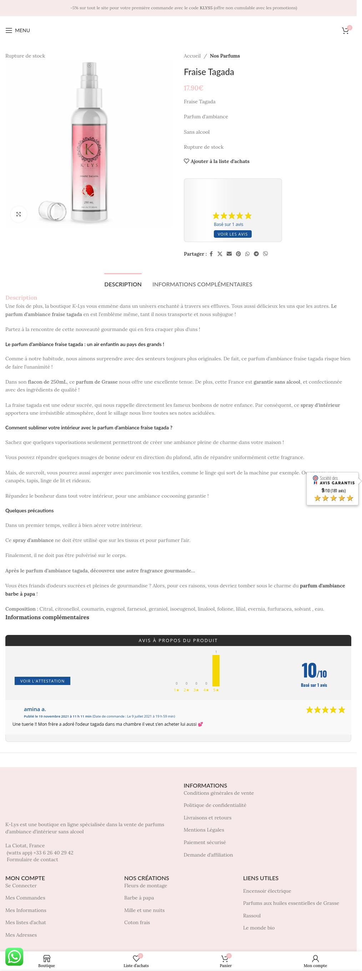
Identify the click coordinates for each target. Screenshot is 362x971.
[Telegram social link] (256, 254)
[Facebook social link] (211, 254)
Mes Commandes (25, 897)
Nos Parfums (225, 56)
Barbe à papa (139, 897)
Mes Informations (25, 910)
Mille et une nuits (144, 910)
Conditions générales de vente (219, 793)
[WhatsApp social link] (247, 254)
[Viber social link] (265, 254)
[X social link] (220, 254)
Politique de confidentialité (215, 805)
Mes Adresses (21, 935)
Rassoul (252, 915)
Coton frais (137, 922)
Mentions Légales (204, 830)
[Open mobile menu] (18, 30)
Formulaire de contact (32, 859)
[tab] (123, 283)
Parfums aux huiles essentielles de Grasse (291, 903)
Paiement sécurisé (205, 842)
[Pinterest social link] (238, 254)
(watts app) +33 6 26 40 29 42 (40, 852)
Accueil (192, 56)
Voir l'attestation (42, 681)
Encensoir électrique (267, 891)
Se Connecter (21, 885)
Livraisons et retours (208, 817)
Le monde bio (259, 928)
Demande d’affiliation (208, 855)
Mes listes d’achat (25, 922)
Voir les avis (233, 234)
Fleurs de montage (145, 885)
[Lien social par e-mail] (229, 254)
